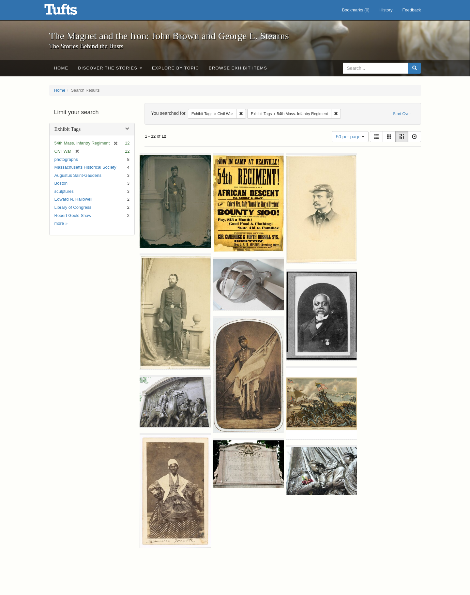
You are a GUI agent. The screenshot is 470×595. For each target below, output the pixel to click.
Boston (61, 183)
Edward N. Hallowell (73, 199)
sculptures (64, 191)
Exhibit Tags (67, 129)
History (385, 10)
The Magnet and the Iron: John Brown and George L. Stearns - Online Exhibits (68, 11)
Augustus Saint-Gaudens (78, 175)
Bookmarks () (356, 10)
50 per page (350, 136)
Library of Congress (72, 207)
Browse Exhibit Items (238, 68)
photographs (66, 159)
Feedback (411, 10)
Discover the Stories (110, 68)
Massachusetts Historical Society (85, 167)
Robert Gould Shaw (72, 215)
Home (61, 68)
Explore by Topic (175, 68)
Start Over (402, 114)
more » (61, 223)
